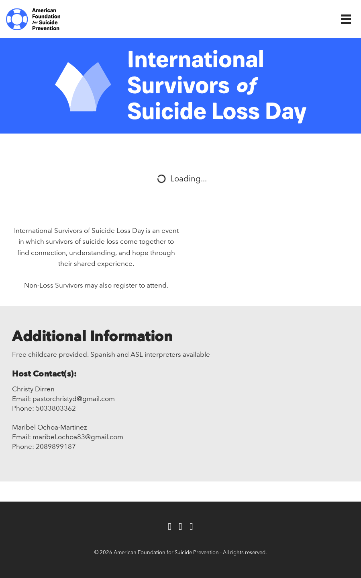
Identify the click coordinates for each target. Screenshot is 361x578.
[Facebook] (169, 527)
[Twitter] (180, 527)
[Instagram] (191, 527)
